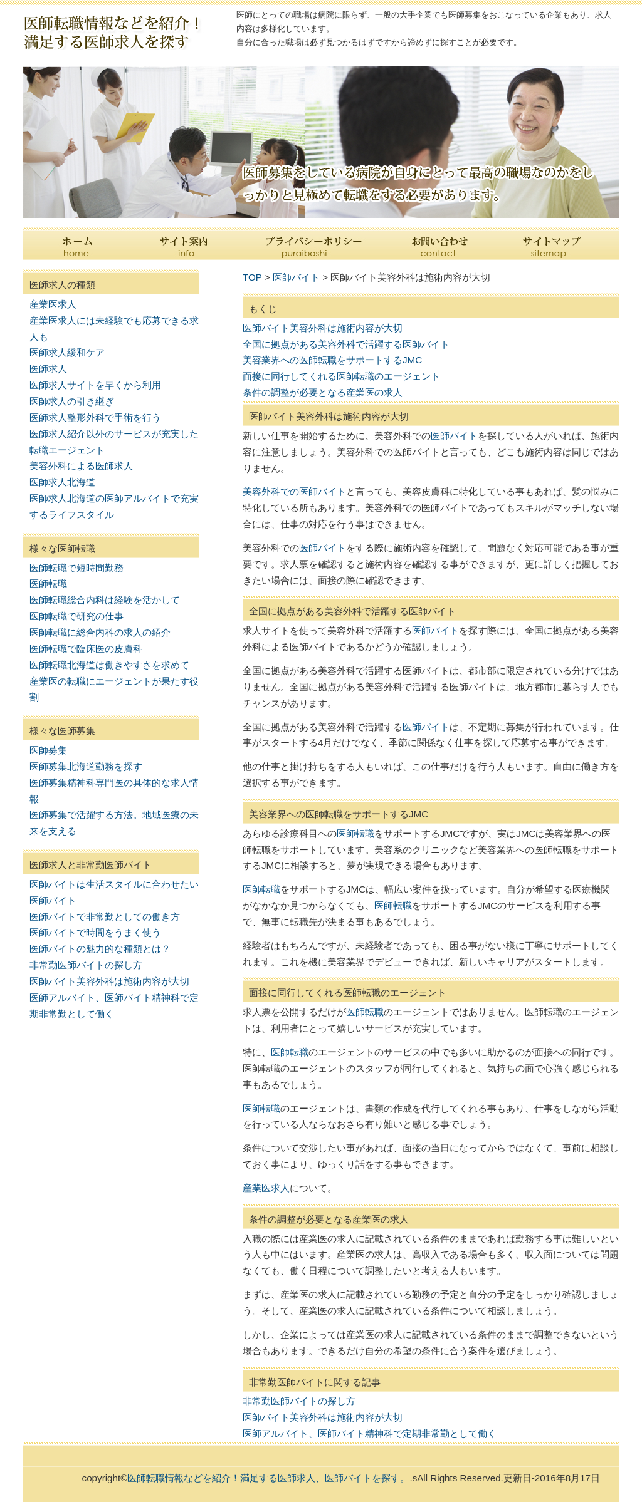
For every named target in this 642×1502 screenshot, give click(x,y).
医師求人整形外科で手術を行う (95, 417)
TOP (252, 277)
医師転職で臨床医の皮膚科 (85, 648)
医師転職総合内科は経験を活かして (104, 599)
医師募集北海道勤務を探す (85, 766)
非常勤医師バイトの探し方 (85, 965)
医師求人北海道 (62, 482)
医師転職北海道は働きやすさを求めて (109, 665)
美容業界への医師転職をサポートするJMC (332, 360)
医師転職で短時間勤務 (76, 567)
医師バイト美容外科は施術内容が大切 (109, 981)
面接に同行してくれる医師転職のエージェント (341, 376)
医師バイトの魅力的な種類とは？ (100, 948)
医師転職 (48, 583)
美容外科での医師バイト (294, 491)
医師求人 (48, 368)
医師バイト (52, 900)
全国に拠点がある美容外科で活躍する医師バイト (346, 344)
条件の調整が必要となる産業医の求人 (323, 392)
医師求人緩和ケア (67, 352)
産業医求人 (52, 304)
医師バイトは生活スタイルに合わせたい (114, 884)
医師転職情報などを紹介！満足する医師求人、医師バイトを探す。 (268, 1478)
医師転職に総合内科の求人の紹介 (100, 632)
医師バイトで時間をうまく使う (95, 932)
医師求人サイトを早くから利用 (95, 385)
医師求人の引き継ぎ (71, 401)
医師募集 (48, 750)
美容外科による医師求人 (81, 465)
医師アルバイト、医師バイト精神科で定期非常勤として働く (370, 1433)
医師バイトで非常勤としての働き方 (104, 916)
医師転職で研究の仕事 (76, 616)
